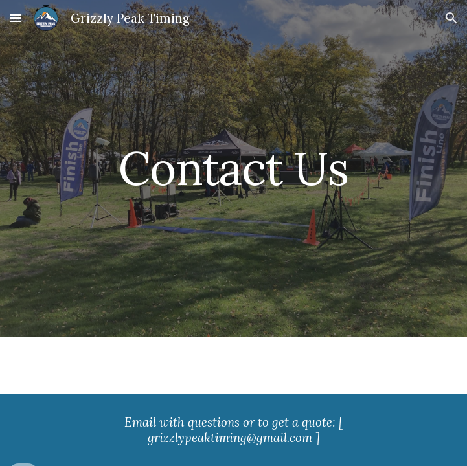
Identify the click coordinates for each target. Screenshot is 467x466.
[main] (233, 168)
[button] (15, 18)
